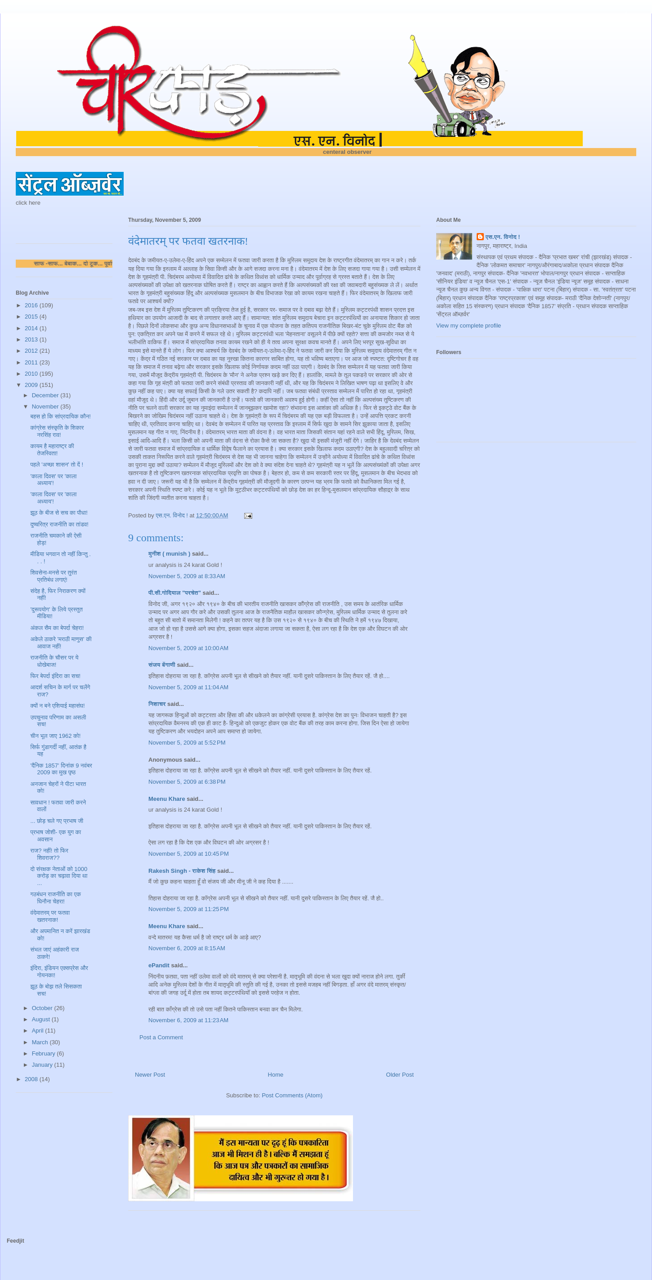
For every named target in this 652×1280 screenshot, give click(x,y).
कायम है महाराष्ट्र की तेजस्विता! (52, 450)
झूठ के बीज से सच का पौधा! (58, 512)
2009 (32, 385)
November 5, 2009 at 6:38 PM (187, 781)
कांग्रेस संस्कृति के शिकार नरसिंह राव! (57, 431)
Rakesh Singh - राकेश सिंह (181, 870)
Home (276, 1074)
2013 (32, 339)
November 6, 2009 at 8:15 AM (186, 948)
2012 (32, 350)
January (43, 1064)
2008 (32, 1079)
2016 (32, 305)
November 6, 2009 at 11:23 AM (188, 1020)
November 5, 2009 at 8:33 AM (186, 576)
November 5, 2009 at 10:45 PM (188, 853)
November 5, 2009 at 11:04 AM (188, 687)
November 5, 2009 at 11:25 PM (188, 909)
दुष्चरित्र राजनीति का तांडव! (59, 524)
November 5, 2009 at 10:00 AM (188, 648)
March (41, 1042)
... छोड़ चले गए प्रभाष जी (56, 820)
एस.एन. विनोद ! (503, 237)
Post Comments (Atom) (292, 1095)
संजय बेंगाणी (161, 664)
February (44, 1053)
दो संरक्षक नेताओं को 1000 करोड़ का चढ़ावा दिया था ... (58, 876)
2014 (32, 328)
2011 (32, 362)
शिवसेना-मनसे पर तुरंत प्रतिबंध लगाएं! (53, 576)
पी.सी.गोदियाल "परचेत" (174, 592)
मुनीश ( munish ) (169, 553)
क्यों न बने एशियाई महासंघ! (57, 705)
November (46, 406)
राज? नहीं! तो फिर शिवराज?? (49, 854)
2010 (32, 373)
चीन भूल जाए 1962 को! (55, 735)
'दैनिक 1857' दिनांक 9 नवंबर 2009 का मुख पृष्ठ (61, 769)
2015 (32, 316)
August (42, 1019)
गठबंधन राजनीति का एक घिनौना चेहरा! (55, 898)
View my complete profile (468, 325)
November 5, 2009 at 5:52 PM (187, 742)
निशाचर (157, 704)
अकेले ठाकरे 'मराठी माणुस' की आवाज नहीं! (60, 643)
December (46, 395)
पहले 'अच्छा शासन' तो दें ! (56, 464)
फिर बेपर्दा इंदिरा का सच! (55, 676)
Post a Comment (161, 1037)
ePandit (159, 965)
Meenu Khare (166, 798)
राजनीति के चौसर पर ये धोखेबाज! (54, 661)
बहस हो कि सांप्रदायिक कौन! (60, 416)
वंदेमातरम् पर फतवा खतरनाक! (50, 916)
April (38, 1030)
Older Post (400, 1074)
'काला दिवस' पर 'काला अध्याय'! (53, 480)
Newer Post (150, 1074)
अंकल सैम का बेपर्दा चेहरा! (57, 627)
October (43, 1008)
